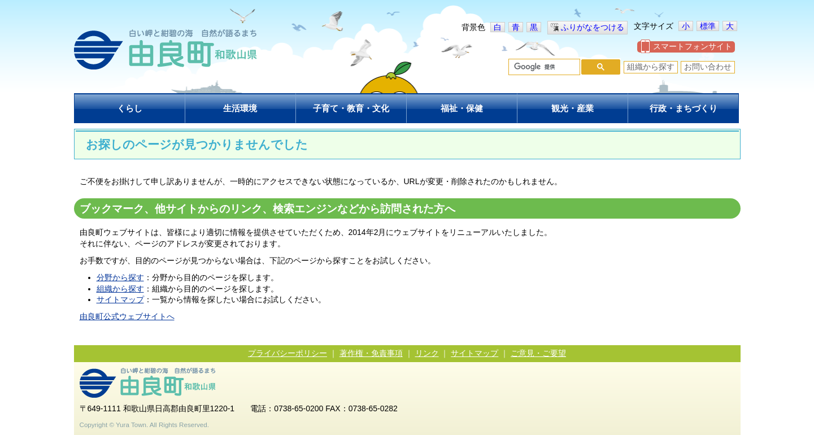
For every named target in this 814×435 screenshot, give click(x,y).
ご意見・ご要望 (538, 353)
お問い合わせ (708, 66)
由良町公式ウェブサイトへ (127, 316)
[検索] (543, 67)
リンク (427, 353)
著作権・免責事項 (371, 353)
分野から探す (120, 277)
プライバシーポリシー (287, 353)
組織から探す (650, 66)
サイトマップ (120, 299)
